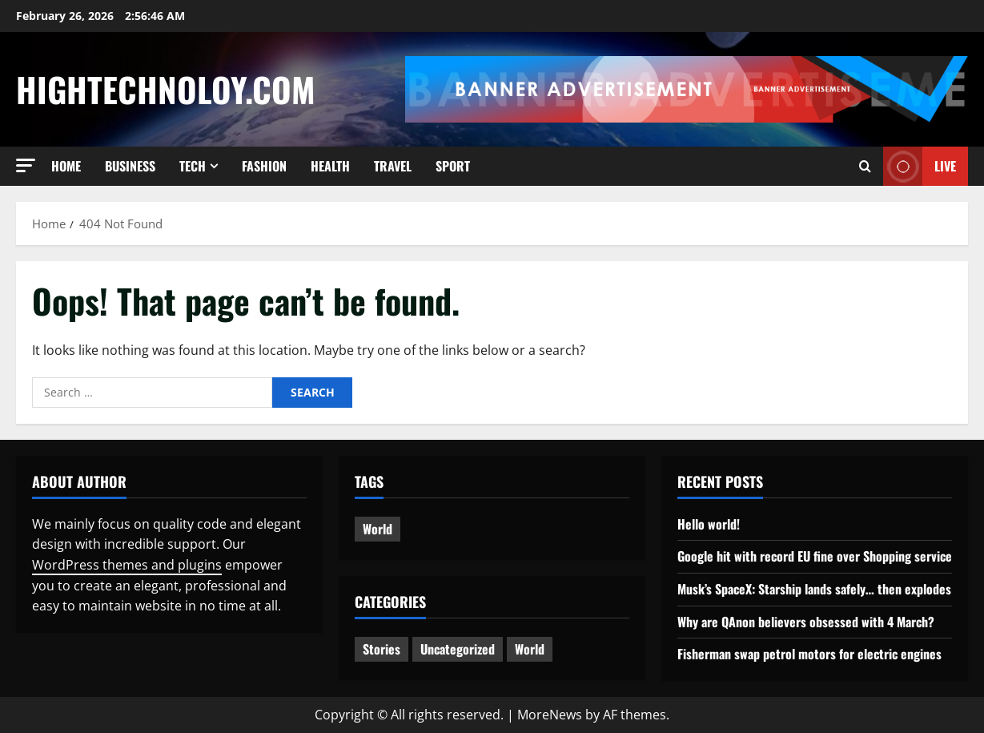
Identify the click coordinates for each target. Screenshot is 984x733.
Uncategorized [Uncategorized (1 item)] (457, 648)
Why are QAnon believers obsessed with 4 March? (805, 621)
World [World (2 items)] (529, 648)
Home (66, 165)
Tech (192, 165)
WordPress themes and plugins (127, 565)
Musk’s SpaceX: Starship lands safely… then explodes (814, 588)
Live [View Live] (919, 166)
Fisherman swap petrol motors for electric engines (809, 653)
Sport (453, 165)
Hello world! (708, 524)
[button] (25, 165)
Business (130, 165)
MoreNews (549, 714)
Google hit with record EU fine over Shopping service (814, 556)
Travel (393, 165)
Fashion (264, 165)
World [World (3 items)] (377, 528)
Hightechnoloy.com (165, 89)
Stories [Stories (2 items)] (381, 648)
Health (330, 165)
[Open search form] (865, 166)
